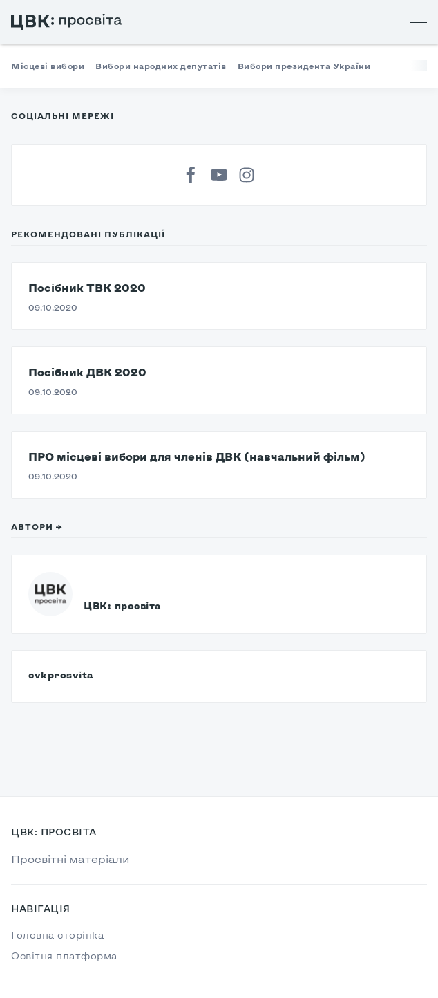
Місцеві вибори (47, 66)
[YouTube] (219, 175)
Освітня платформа (64, 955)
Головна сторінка (57, 935)
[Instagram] (246, 175)
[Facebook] (191, 175)
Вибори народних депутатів (161, 66)
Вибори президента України (304, 66)
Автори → (36, 526)
